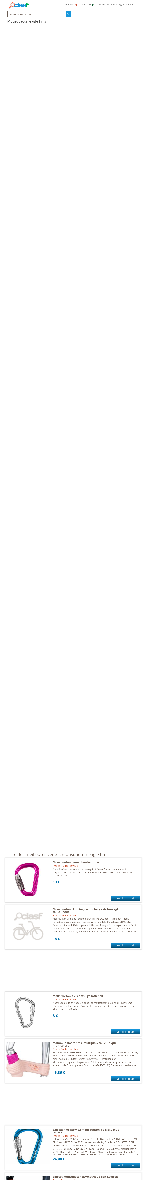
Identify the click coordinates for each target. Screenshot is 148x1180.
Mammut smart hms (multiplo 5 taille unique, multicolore (85, 1044)
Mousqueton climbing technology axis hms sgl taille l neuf (85, 910)
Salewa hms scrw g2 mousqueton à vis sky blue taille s (86, 1131)
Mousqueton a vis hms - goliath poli (78, 996)
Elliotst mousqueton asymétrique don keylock (85, 1177)
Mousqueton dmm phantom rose (76, 862)
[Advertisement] (73, 972)
